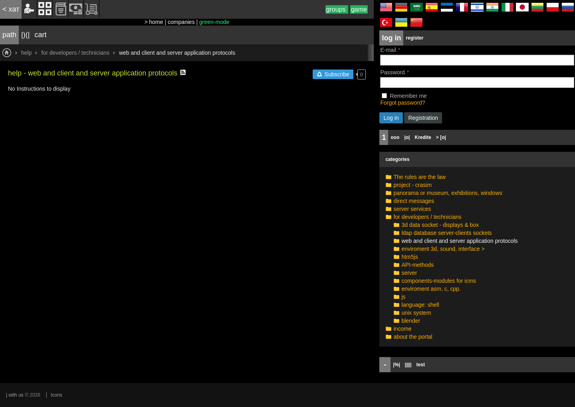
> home (153, 22)
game (359, 9)
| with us (15, 395)
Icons (56, 395)
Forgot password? (402, 102)
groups (336, 9)
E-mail (388, 50)
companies (181, 22)
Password (392, 72)
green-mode (214, 22)
